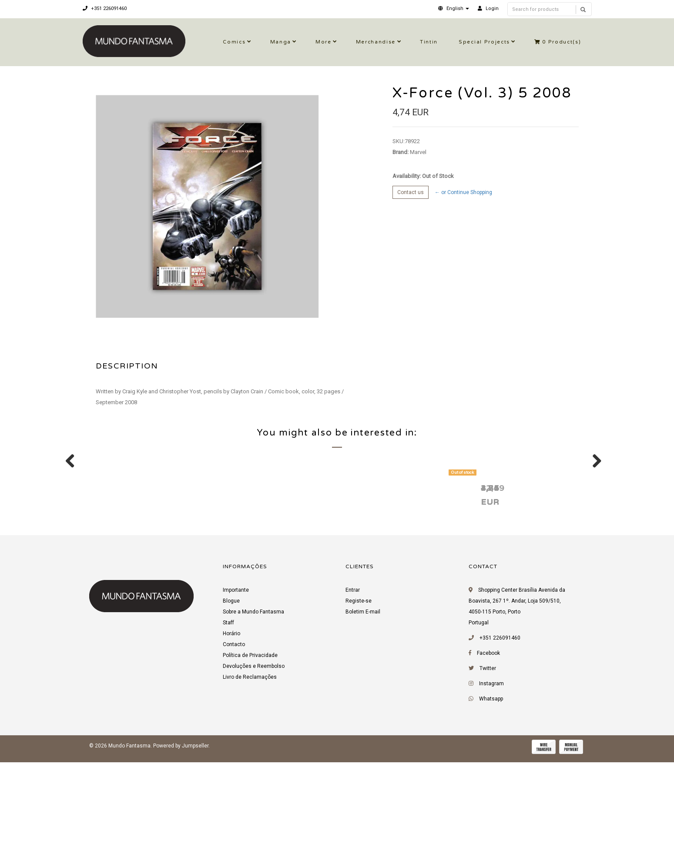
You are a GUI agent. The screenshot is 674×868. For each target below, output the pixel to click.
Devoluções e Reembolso (254, 775)
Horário (231, 743)
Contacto (234, 754)
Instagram (491, 793)
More (323, 42)
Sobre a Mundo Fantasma (253, 721)
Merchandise (376, 42)
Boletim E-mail (362, 721)
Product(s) (557, 42)
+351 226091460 (105, 8)
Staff (228, 732)
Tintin (429, 42)
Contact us (410, 192)
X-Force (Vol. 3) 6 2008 (143, 596)
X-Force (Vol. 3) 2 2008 (269, 596)
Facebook (488, 762)
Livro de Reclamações (250, 786)
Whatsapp (491, 808)
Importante (236, 699)
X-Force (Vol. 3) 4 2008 (395, 596)
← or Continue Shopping (463, 192)
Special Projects (484, 42)
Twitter (488, 777)
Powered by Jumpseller (180, 855)
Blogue (231, 710)
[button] (453, 8)
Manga (280, 42)
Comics (234, 42)
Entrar (352, 699)
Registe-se (358, 710)
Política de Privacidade (250, 764)
